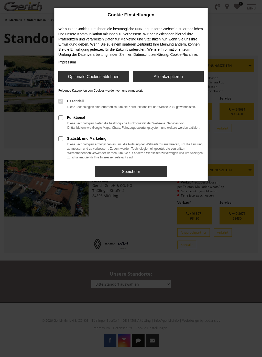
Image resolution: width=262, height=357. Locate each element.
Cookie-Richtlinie (183, 54)
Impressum (67, 62)
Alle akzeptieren (168, 76)
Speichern (131, 171)
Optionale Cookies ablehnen (93, 76)
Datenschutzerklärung (150, 54)
